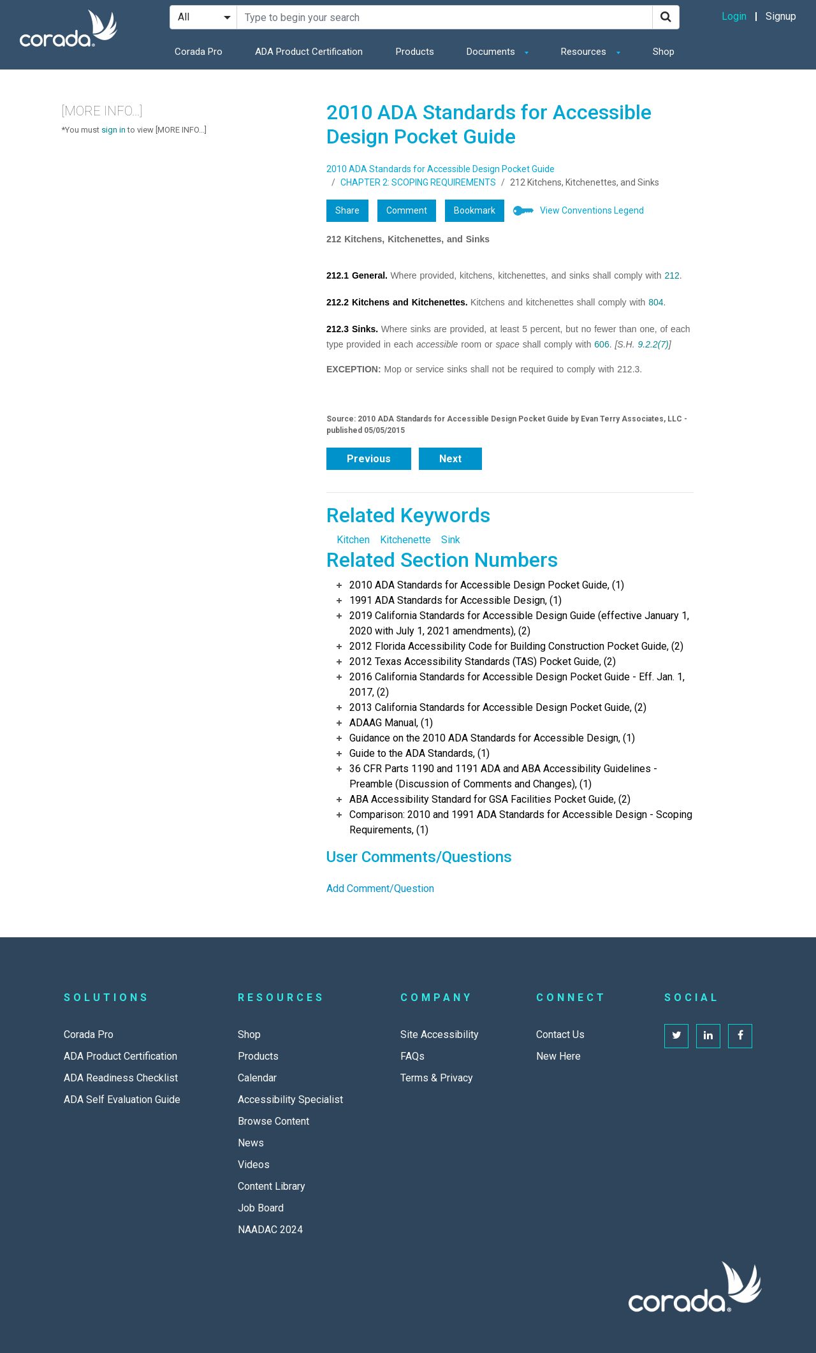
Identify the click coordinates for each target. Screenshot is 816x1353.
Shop (663, 51)
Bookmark (474, 210)
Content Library (271, 1186)
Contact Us (560, 1034)
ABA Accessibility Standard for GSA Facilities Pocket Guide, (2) (489, 799)
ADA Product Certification (309, 51)
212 (671, 275)
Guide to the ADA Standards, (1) (419, 753)
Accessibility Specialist (290, 1099)
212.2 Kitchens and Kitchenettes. (397, 302)
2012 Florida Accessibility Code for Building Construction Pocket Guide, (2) (516, 646)
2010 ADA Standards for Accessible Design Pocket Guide (440, 169)
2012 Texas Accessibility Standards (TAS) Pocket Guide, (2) (482, 661)
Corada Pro (198, 51)
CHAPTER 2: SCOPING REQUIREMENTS (418, 182)
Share (347, 210)
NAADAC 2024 (270, 1230)
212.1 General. (357, 275)
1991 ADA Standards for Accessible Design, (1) (455, 600)
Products (415, 51)
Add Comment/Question (380, 888)
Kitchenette (405, 540)
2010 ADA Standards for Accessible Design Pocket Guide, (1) (486, 585)
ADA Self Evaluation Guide (122, 1099)
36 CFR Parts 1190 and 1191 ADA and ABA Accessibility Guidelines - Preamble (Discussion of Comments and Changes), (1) (503, 776)
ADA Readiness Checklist (121, 1078)
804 (655, 302)
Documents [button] (492, 51)
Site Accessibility (439, 1034)
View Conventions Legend (592, 210)
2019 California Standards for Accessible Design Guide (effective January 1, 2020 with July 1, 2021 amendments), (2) (519, 623)
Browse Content (273, 1121)
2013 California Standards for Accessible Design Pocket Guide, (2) (497, 707)
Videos (254, 1165)
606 (601, 344)
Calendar (257, 1078)
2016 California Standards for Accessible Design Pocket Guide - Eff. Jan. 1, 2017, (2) (517, 684)
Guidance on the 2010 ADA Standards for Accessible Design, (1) (492, 738)
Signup (781, 16)
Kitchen (353, 540)
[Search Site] (445, 17)
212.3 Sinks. (352, 329)
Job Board (261, 1208)
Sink (450, 540)
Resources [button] (585, 51)
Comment (406, 210)
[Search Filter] (203, 17)
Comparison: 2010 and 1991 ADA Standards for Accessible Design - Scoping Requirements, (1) (520, 822)
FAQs (412, 1056)
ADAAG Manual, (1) (391, 723)
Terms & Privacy (436, 1078)
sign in (113, 130)
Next (450, 459)
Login (734, 16)
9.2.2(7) (653, 344)
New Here (558, 1056)
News (251, 1143)
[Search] (666, 17)
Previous (369, 459)
